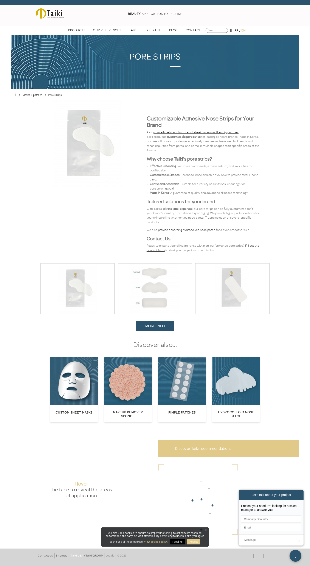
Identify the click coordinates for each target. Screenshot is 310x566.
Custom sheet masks (74, 412)
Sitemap (62, 555)
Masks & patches (32, 95)
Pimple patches (182, 412)
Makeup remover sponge (128, 414)
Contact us (45, 555)
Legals (110, 555)
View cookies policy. (156, 541)
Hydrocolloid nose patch (236, 414)
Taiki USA (77, 555)
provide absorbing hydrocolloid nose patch (186, 230)
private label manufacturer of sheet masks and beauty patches (196, 132)
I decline (177, 541)
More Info (155, 326)
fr (236, 30)
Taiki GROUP (94, 555)
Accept (193, 541)
